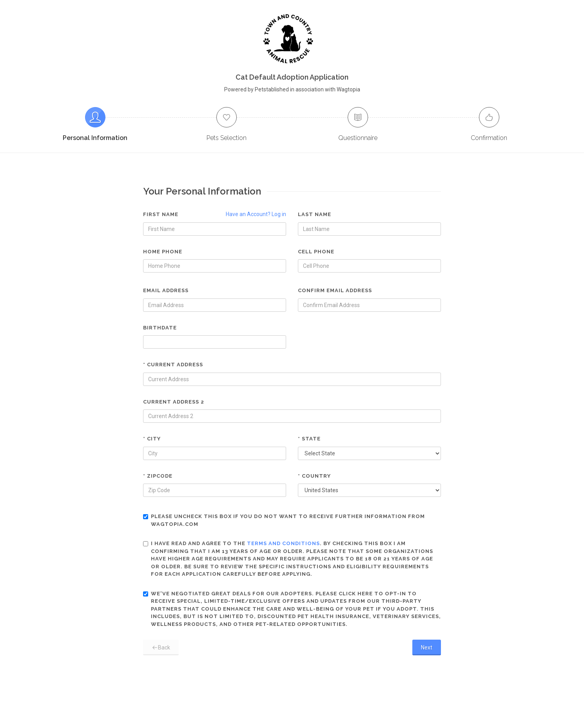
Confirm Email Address (335, 290)
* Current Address (173, 364)
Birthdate (160, 328)
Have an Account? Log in (256, 214)
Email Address (166, 290)
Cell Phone (316, 252)
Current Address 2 (173, 402)
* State (309, 439)
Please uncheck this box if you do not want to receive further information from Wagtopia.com (284, 520)
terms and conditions (283, 543)
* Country (314, 476)
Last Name (314, 214)
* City (152, 439)
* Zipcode (157, 476)
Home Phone (162, 252)
